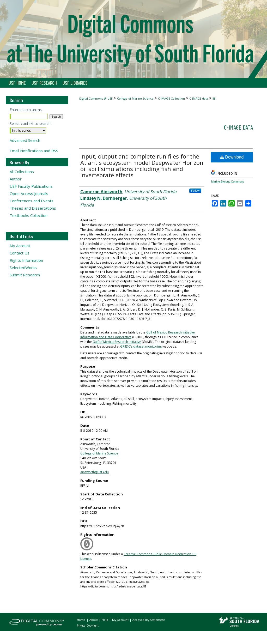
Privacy (81, 625)
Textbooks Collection (28, 215)
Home (81, 620)
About (94, 620)
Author (16, 178)
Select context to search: (30, 123)
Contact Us (19, 253)
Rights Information (26, 260)
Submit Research (25, 274)
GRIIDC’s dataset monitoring (141, 346)
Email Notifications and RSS (34, 150)
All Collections (22, 171)
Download (232, 157)
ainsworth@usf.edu (94, 472)
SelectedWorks (23, 267)
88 (214, 98)
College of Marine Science (135, 98)
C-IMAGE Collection (171, 98)
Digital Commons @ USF (96, 98)
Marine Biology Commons (227, 181)
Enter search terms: (26, 109)
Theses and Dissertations (33, 208)
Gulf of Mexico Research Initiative (117, 341)
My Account (20, 245)
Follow (195, 190)
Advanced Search (25, 140)
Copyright (93, 625)
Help (105, 620)
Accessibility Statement (148, 620)
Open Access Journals (29, 193)
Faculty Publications (31, 186)
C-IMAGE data (198, 98)
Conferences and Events (31, 200)
